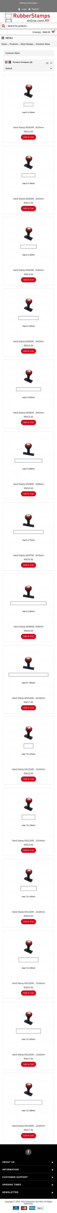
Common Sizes (43, 44)
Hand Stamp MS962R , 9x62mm (28, 412)
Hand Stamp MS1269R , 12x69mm (28, 1126)
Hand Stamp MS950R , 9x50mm (28, 341)
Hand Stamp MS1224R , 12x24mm (28, 769)
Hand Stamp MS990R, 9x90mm (29, 626)
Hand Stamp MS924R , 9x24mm (28, 127)
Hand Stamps (27, 44)
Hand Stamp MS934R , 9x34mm (28, 198)
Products (14, 44)
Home (4, 44)
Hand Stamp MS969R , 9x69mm (28, 484)
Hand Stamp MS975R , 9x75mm (28, 555)
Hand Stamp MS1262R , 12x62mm (28, 1054)
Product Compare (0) (22, 62)
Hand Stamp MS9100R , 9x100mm (28, 698)
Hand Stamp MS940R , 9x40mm (28, 270)
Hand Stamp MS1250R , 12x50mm (28, 983)
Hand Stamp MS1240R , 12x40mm (28, 912)
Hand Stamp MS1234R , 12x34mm (28, 840)
